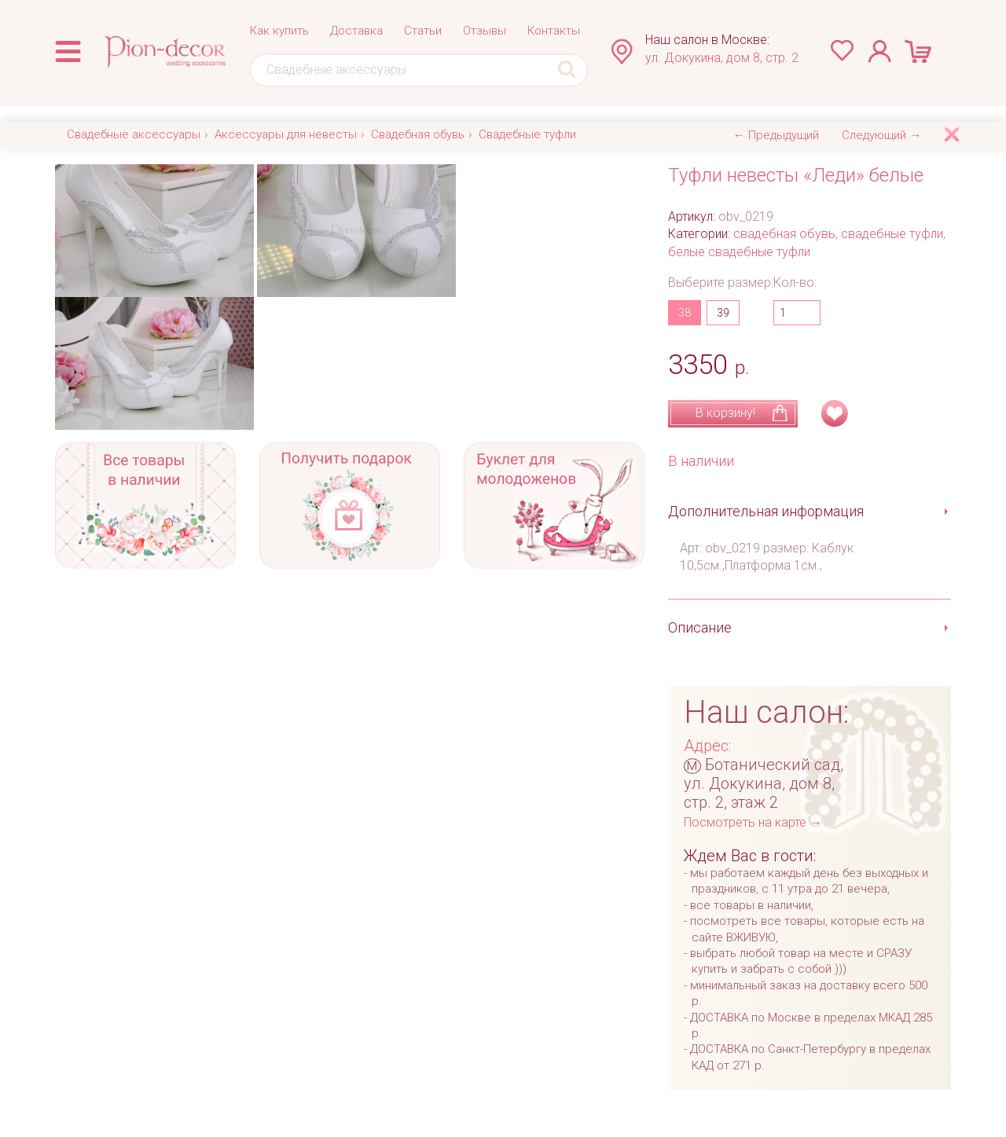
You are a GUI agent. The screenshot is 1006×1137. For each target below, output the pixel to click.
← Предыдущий (776, 135)
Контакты (553, 31)
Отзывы (484, 31)
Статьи (423, 31)
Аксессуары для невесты (286, 134)
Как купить (279, 31)
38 (684, 312)
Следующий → (881, 135)
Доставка (356, 31)
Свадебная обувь (417, 134)
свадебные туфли (892, 233)
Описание (700, 627)
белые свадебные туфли (739, 251)
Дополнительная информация (766, 511)
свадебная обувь (784, 233)
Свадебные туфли (527, 134)
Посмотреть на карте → (753, 822)
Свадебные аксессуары (133, 134)
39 (723, 312)
